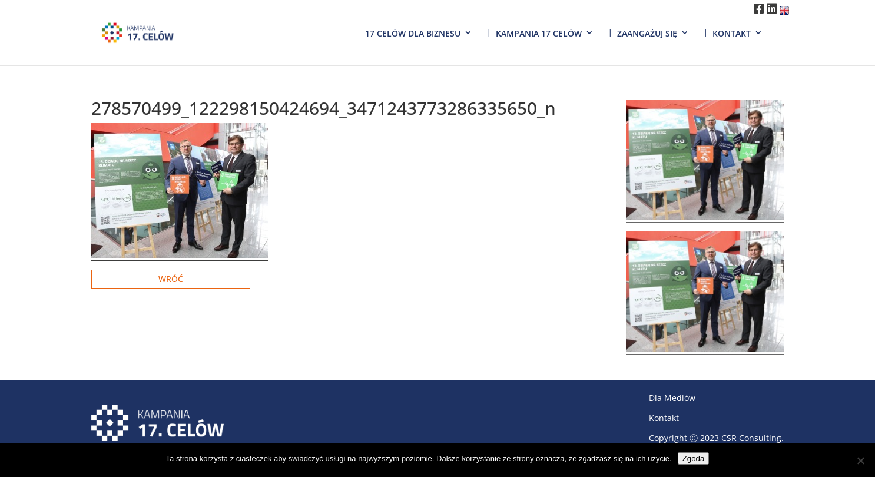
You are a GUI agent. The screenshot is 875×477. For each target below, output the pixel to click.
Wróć (170, 278)
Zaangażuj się (647, 33)
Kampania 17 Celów (539, 33)
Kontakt (731, 33)
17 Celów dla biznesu (412, 33)
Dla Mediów (672, 397)
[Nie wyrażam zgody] (860, 460)
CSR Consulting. (752, 437)
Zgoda (693, 458)
